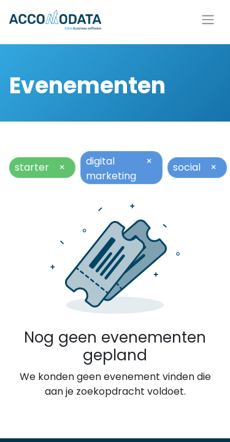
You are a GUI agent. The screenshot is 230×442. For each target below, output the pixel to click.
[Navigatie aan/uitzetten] (208, 20)
